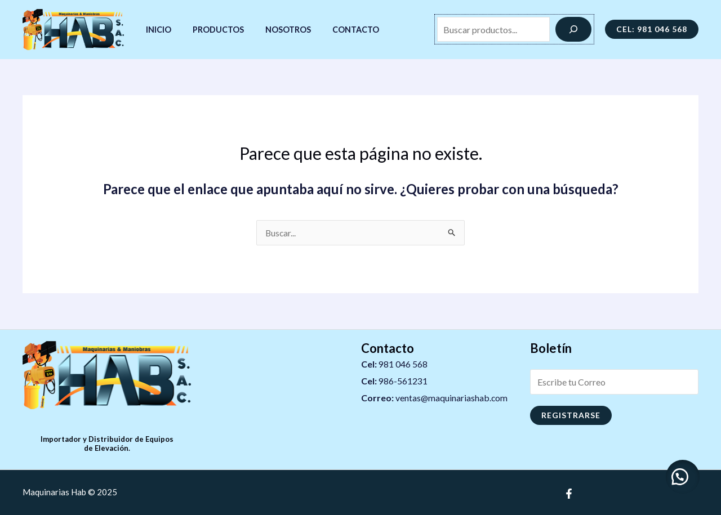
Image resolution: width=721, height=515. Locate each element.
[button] (681, 475)
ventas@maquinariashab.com (452, 397)
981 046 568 (403, 364)
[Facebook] (569, 494)
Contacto (337, 29)
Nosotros (275, 29)
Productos (210, 29)
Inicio (155, 29)
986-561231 (403, 380)
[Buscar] (573, 29)
